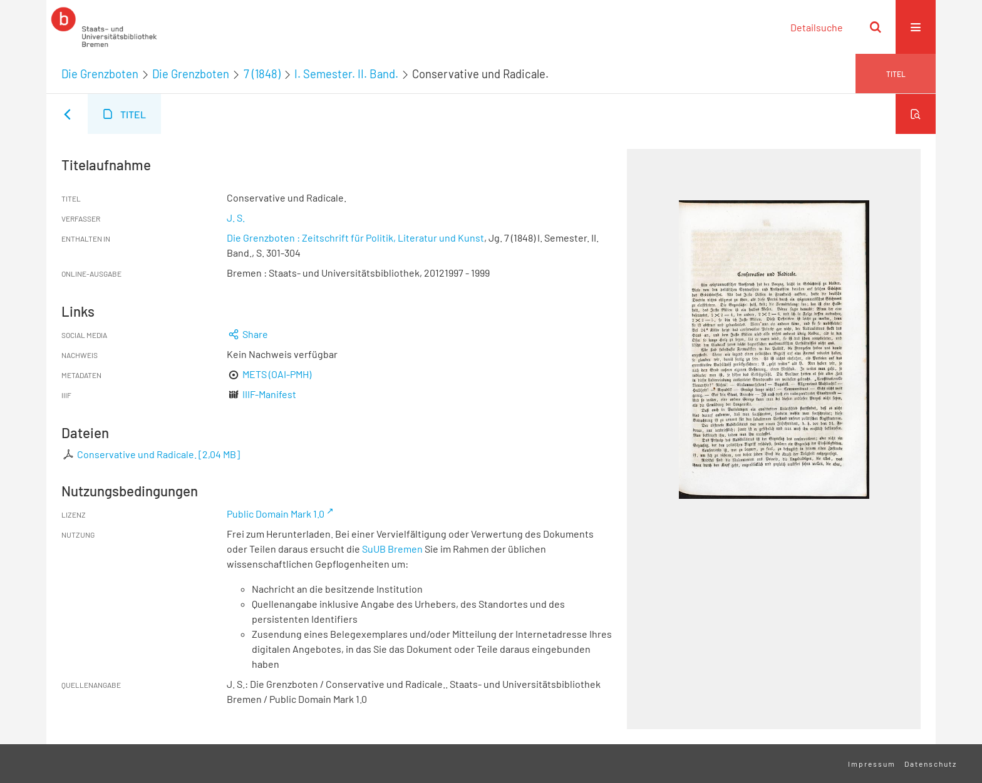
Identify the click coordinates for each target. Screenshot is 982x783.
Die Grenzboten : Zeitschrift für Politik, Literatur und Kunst (355, 237)
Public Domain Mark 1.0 (275, 513)
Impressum (872, 763)
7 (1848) (262, 74)
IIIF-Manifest (269, 394)
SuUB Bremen (392, 549)
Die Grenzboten (99, 74)
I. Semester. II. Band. (346, 74)
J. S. (236, 217)
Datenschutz (930, 763)
